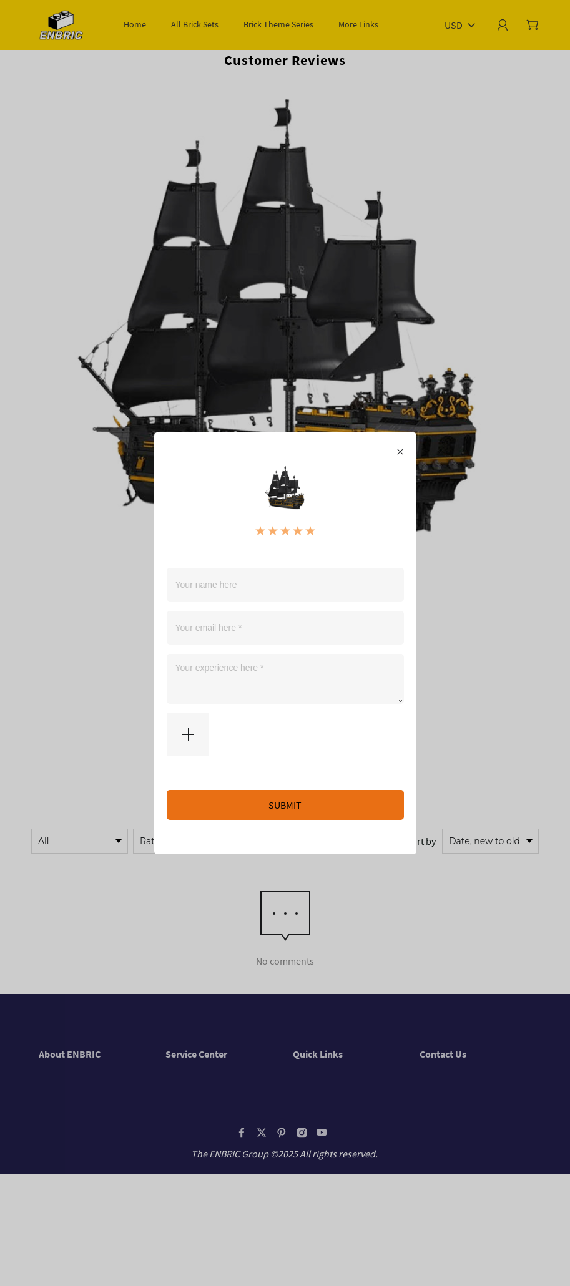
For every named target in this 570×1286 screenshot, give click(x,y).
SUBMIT (285, 805)
